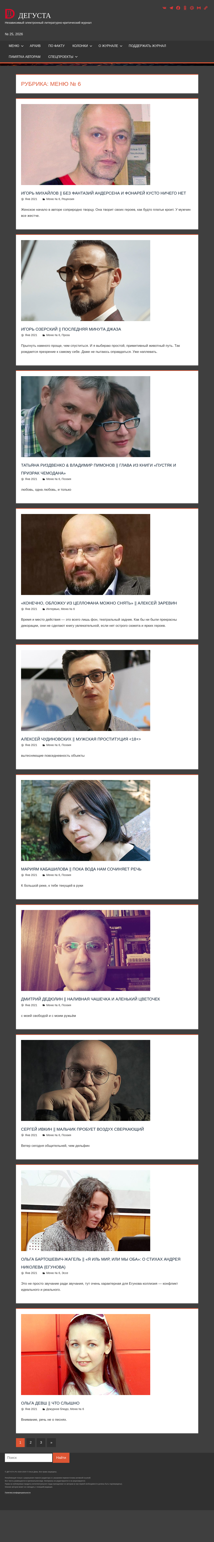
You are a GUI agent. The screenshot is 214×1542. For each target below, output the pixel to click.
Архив (35, 46)
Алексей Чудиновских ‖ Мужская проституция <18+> (105, 754)
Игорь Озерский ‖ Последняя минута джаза (91, 336)
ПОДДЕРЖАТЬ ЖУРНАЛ (147, 46)
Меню (16, 46)
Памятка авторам (24, 57)
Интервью (52, 625)
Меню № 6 (53, 207)
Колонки (82, 46)
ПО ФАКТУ (56, 46)
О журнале (111, 46)
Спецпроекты (63, 57)
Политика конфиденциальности (18, 1524)
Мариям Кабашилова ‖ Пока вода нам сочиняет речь (105, 884)
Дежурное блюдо (57, 1440)
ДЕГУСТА (48, 13)
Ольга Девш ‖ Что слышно (62, 1434)
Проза (66, 343)
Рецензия (68, 207)
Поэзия (66, 486)
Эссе (65, 1304)
